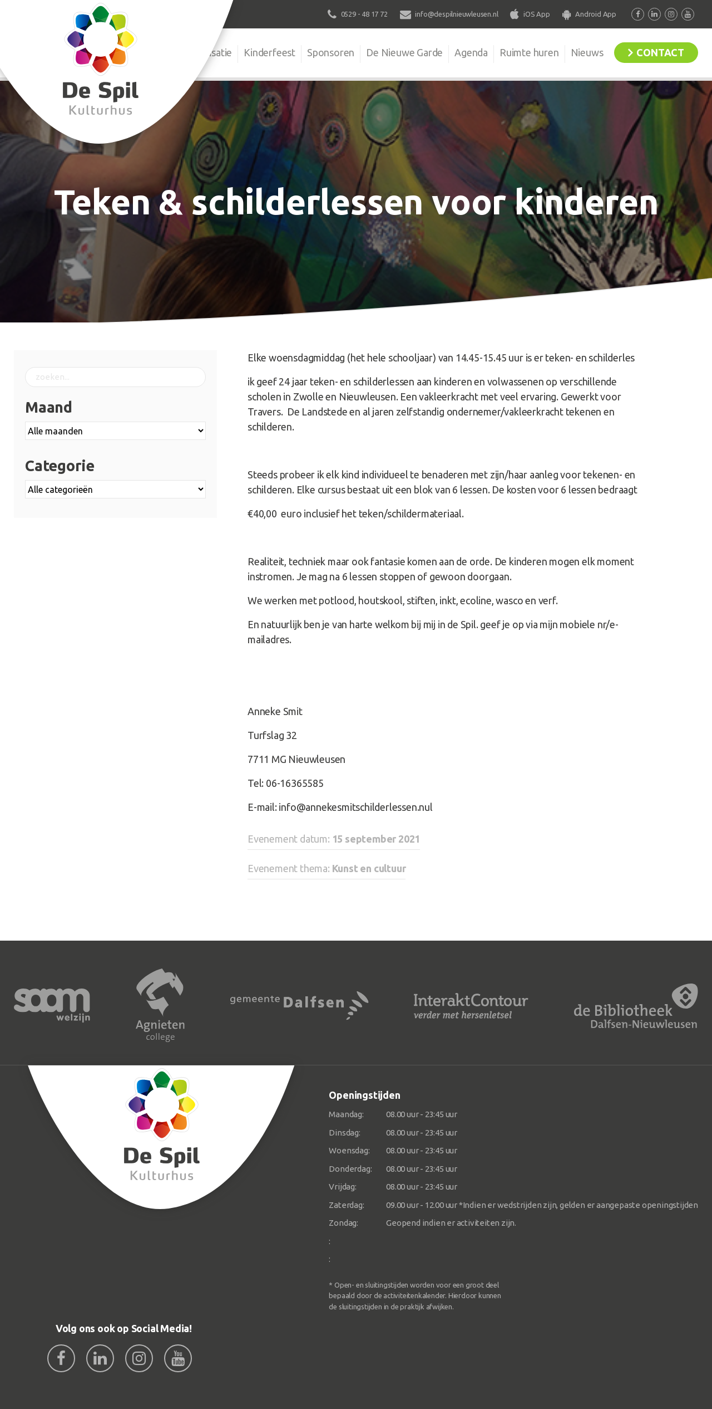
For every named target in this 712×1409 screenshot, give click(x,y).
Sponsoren (330, 52)
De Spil (149, 52)
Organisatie (207, 52)
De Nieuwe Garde (404, 52)
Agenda (471, 52)
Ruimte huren (529, 52)
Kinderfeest (269, 52)
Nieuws (587, 52)
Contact (660, 52)
